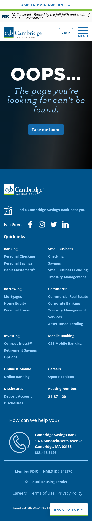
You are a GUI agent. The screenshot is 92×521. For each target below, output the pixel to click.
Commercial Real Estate (68, 296)
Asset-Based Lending (65, 323)
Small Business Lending (68, 270)
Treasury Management (67, 277)
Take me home (46, 129)
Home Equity (15, 303)
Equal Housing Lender (48, 481)
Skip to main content (43, 5)
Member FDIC (26, 471)
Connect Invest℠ (18, 343)
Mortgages (13, 296)
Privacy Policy (69, 493)
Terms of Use (42, 493)
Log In (66, 33)
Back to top (66, 509)
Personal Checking (19, 256)
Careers (20, 493)
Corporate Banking (64, 303)
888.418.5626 (45, 452)
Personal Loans (17, 310)
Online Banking (17, 376)
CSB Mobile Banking (65, 343)
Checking (56, 256)
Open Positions (61, 376)
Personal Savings (18, 263)
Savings (54, 263)
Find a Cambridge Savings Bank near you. (45, 210)
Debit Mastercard (19, 270)
